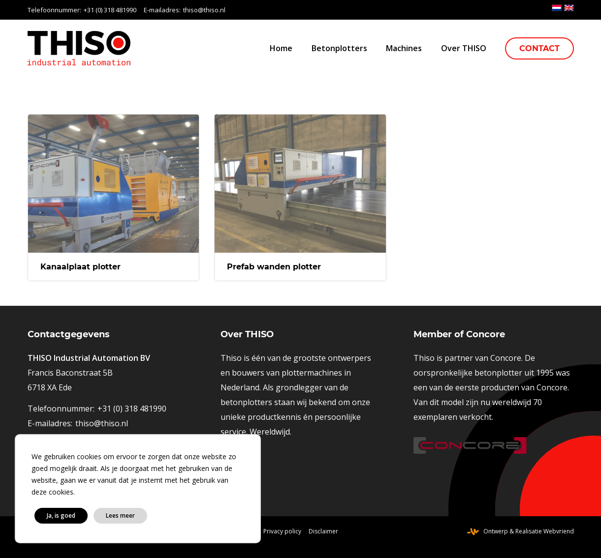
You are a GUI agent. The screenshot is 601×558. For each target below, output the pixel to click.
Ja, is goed (61, 515)
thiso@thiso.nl (204, 9)
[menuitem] (281, 48)
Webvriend (558, 531)
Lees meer (120, 515)
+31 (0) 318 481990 (110, 9)
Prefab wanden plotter (274, 266)
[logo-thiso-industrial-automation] (79, 48)
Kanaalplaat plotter (80, 266)
